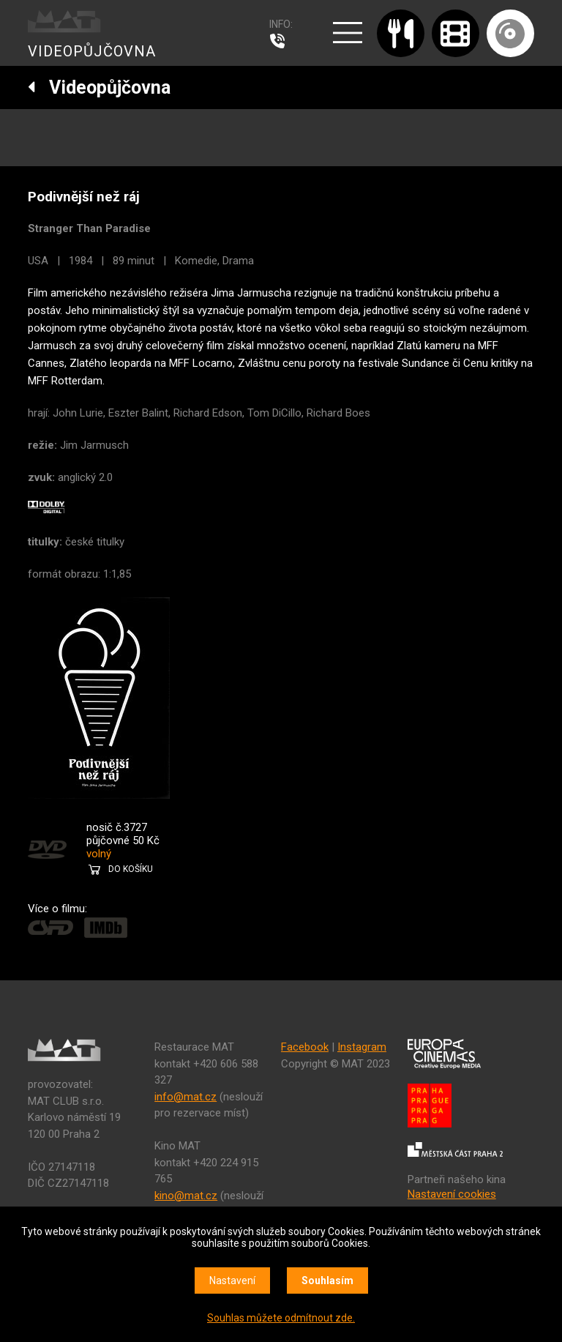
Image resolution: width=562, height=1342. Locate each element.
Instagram (361, 1047)
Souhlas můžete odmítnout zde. (281, 1318)
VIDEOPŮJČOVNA (92, 51)
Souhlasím (327, 1280)
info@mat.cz (185, 1096)
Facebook (305, 1047)
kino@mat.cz (185, 1195)
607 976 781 (281, 41)
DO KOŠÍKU (130, 869)
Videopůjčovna (99, 87)
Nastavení (232, 1280)
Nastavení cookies (452, 1194)
